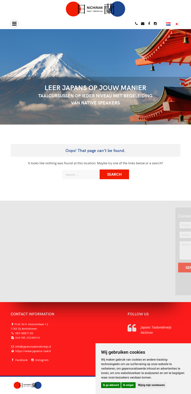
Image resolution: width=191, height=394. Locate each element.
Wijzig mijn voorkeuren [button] (151, 385)
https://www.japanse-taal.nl (33, 351)
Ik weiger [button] (128, 385)
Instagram (41, 360)
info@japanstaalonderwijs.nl (33, 346)
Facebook (21, 360)
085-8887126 (24, 333)
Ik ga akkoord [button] (111, 385)
